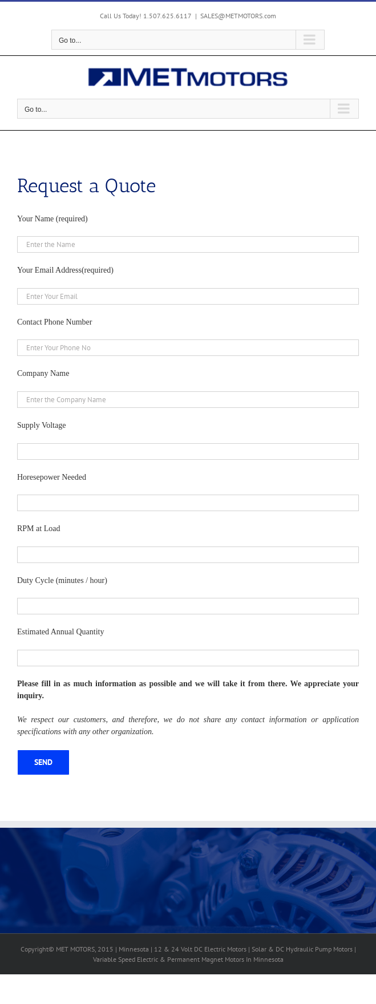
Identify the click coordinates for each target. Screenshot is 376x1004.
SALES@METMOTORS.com (238, 15)
